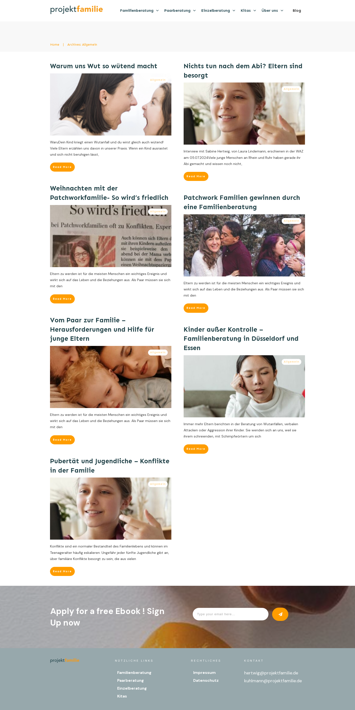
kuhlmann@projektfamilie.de (273, 681)
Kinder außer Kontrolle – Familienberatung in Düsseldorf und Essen (241, 339)
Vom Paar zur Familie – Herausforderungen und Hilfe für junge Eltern (102, 329)
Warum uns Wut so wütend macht (103, 66)
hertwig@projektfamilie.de (271, 673)
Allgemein (158, 80)
